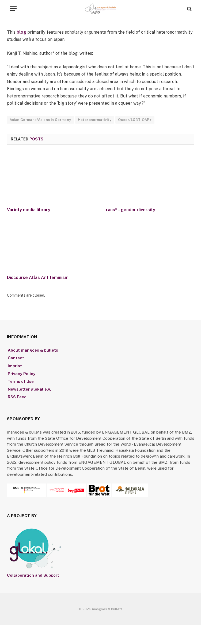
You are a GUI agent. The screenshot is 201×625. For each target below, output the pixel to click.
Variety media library (28, 209)
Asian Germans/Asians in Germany (40, 120)
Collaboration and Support (33, 575)
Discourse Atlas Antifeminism (38, 277)
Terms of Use (21, 381)
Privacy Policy (21, 373)
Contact (16, 358)
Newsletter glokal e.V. (29, 389)
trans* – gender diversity (129, 209)
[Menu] (13, 9)
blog (22, 32)
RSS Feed (17, 397)
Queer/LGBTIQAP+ (135, 120)
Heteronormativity (95, 120)
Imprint (15, 366)
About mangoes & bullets (33, 350)
